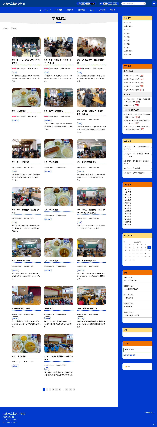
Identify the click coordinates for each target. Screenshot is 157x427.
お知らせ (128, 22)
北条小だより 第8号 (134, 75)
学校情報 (58, 10)
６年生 (127, 47)
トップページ (46, 10)
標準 (105, 3)
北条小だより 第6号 (134, 83)
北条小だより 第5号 (134, 86)
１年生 (127, 30)
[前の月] (124, 242)
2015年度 (127, 216)
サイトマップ (150, 412)
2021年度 (127, 200)
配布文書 (102, 10)
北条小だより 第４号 (134, 90)
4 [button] (53, 389)
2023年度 (127, 194)
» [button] (74, 389)
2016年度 (127, 213)
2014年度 (127, 219)
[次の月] (150, 242)
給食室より (128, 51)
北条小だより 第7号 (134, 79)
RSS (128, 366)
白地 (88, 3)
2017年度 (127, 211)
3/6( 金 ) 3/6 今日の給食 (131, 168)
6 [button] (59, 389)
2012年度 (127, 224)
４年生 (127, 40)
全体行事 (128, 55)
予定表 (112, 10)
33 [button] (70, 389)
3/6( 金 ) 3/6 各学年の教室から (134, 173)
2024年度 (127, 192)
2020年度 (127, 203)
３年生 (127, 37)
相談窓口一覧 (131, 105)
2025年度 (127, 189)
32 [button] (66, 389)
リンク (92, 10)
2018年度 (127, 208)
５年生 (127, 44)
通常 (83, 3)
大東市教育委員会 (129, 355)
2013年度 (127, 222)
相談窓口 (81, 10)
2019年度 (127, 205)
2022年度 (127, 197)
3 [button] (50, 389)
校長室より (128, 26)
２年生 (127, 33)
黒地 (92, 3)
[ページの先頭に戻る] (154, 424)
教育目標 (69, 10)
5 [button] (56, 389)
